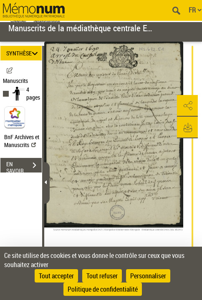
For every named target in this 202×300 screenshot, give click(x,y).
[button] (187, 106)
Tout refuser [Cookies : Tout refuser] (102, 275)
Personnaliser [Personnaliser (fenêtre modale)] (148, 275)
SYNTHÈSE (23, 53)
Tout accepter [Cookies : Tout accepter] (56, 275)
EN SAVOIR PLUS (24, 166)
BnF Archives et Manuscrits (21, 141)
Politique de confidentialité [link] (103, 289)
